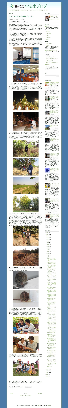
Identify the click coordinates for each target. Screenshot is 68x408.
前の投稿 (40, 393)
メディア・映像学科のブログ (51, 58)
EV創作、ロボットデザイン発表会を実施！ (51, 263)
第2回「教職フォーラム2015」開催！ (51, 288)
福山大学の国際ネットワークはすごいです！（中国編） (51, 344)
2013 (47, 372)
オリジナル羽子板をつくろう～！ (51, 280)
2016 (47, 236)
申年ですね (49, 366)
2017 (47, 234)
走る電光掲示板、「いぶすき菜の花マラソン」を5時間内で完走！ (51, 340)
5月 (48, 249)
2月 (48, 255)
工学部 (47, 35)
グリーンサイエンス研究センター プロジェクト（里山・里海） (51, 360)
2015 (47, 369)
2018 (47, 232)
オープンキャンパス (49, 66)
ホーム (25, 393)
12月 (48, 237)
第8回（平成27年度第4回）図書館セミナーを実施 (51, 266)
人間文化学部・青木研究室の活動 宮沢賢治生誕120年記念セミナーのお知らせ (54, 170)
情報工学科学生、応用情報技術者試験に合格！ (51, 291)
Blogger (49, 405)
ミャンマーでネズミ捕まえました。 (51, 364)
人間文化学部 (48, 33)
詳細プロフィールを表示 (54, 19)
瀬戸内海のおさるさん (51, 350)
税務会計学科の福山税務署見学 (51, 273)
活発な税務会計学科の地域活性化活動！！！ (51, 299)
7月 (48, 246)
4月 (48, 251)
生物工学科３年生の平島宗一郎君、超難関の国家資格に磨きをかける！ (51, 324)
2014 (47, 370)
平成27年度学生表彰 (51, 332)
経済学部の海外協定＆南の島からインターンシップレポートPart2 (51, 304)
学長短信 (47, 45)
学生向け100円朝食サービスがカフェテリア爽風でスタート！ (54, 83)
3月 (48, 253)
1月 (48, 256)
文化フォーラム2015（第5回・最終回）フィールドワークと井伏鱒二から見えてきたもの (51, 316)
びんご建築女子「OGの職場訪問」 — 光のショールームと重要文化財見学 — (55, 353)
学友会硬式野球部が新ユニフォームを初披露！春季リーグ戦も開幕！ (54, 216)
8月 (48, 244)
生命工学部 (48, 37)
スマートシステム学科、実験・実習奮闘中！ (51, 259)
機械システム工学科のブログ (51, 62)
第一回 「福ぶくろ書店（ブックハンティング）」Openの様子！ (54, 185)
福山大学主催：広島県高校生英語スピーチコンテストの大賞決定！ (54, 154)
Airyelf (39, 405)
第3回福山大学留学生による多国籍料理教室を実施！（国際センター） (54, 200)
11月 (48, 239)
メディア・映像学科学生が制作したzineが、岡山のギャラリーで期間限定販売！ (51, 329)
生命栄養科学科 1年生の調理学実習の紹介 (51, 311)
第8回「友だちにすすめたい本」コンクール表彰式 (51, 270)
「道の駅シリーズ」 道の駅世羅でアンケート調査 (54, 139)
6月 (48, 248)
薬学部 (47, 39)
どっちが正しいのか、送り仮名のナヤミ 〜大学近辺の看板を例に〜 (54, 112)
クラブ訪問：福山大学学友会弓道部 (51, 348)
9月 (48, 242)
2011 (47, 376)
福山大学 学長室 (54, 16)
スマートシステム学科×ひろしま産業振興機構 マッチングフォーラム (51, 284)
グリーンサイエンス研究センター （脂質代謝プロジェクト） (51, 277)
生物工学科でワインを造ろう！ (51, 308)
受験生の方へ (47, 64)
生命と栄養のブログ (49, 56)
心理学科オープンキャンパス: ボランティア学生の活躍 (54, 97)
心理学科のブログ (49, 60)
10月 (48, 241)
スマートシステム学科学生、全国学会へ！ (51, 320)
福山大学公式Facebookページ (51, 50)
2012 (47, 374)
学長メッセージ (48, 43)
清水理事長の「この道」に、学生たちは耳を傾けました (51, 335)
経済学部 (47, 31)
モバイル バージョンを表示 (25, 395)
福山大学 (46, 26)
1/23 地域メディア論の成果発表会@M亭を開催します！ (51, 295)
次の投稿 (11, 393)
